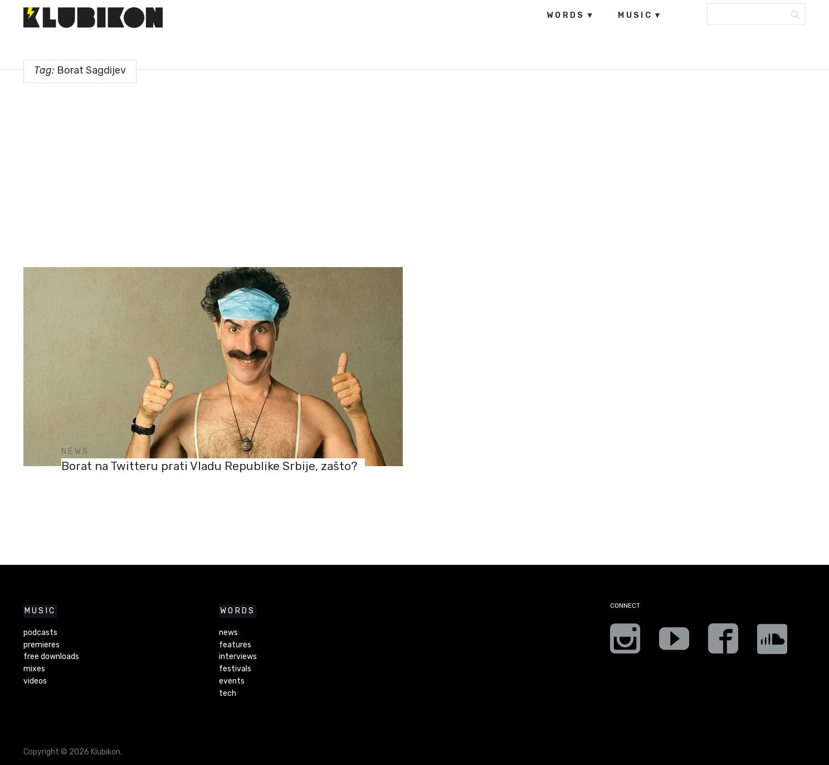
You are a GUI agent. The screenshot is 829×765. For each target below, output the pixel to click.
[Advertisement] (414, 171)
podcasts (40, 632)
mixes (34, 669)
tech (227, 693)
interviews (238, 656)
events (232, 681)
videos (35, 681)
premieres (41, 645)
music (635, 15)
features (235, 645)
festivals (235, 669)
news (75, 451)
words (566, 15)
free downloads (51, 656)
